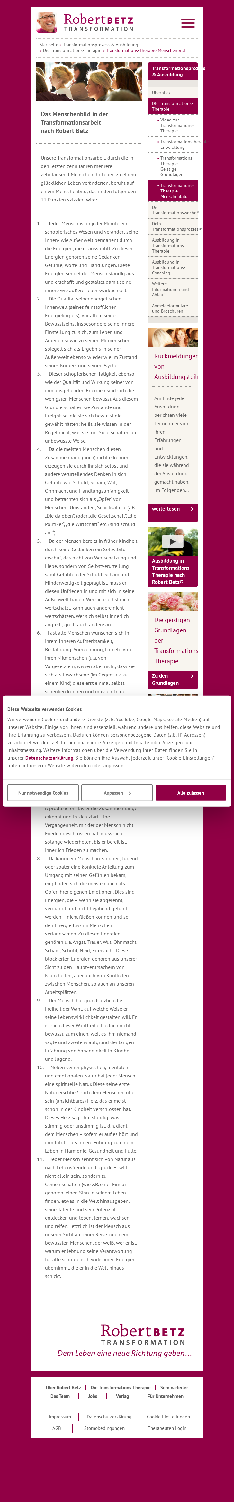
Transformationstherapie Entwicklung (179, 144)
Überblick (161, 92)
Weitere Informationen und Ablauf (170, 289)
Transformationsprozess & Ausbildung (100, 45)
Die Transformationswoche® (175, 210)
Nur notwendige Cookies (43, 793)
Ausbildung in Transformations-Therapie (168, 245)
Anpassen (117, 793)
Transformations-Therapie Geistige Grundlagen (177, 166)
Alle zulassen (190, 793)
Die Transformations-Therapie (72, 50)
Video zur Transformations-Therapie (177, 125)
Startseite (49, 45)
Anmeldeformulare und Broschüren (170, 308)
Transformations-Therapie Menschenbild (177, 191)
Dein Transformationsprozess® (175, 226)
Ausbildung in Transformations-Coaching (168, 267)
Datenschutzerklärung (49, 758)
